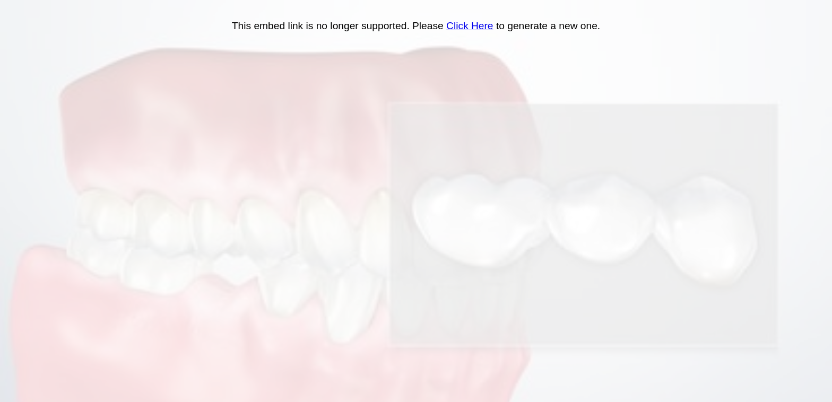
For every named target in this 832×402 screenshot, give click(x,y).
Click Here (469, 25)
